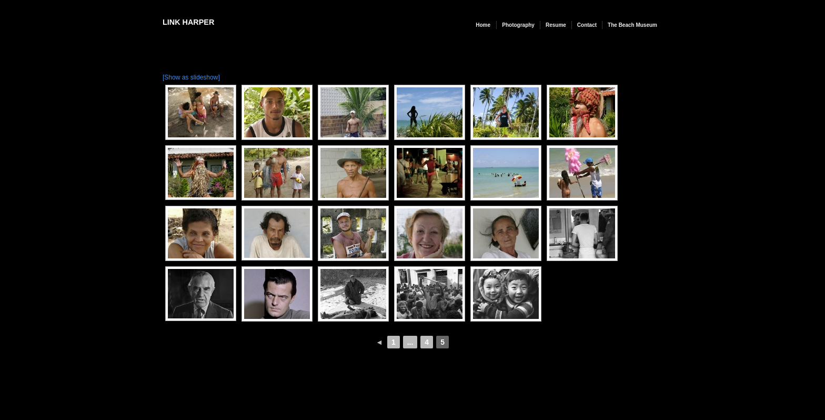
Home (483, 25)
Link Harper (188, 22)
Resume (556, 25)
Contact (587, 25)
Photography (518, 25)
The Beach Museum (632, 25)
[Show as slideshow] (191, 77)
